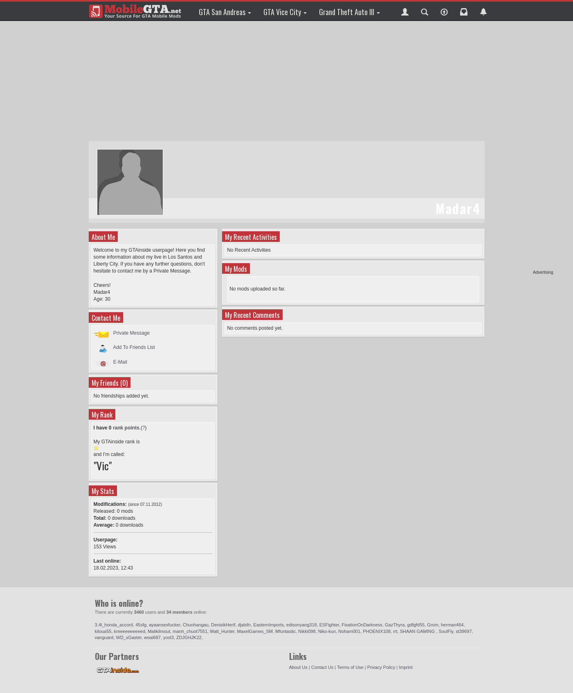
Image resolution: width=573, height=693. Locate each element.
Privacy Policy (381, 667)
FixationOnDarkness (362, 624)
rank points (126, 428)
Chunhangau (196, 624)
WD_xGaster (129, 637)
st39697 (464, 631)
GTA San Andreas (225, 12)
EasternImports (268, 624)
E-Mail (120, 362)
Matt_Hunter (222, 631)
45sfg (140, 624)
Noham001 (349, 631)
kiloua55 (103, 631)
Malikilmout (159, 631)
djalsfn (244, 624)
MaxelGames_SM (255, 631)
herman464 (452, 624)
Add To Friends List (134, 347)
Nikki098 (306, 631)
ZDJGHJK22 (189, 637)
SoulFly (445, 631)
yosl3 (168, 637)
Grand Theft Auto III (349, 12)
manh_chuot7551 (190, 631)
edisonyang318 (301, 624)
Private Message (131, 333)
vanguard (104, 637)
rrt (395, 631)
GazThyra (394, 624)
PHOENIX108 (377, 631)
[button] (405, 11)
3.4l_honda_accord (114, 624)
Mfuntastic (285, 631)
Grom (432, 624)
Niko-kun (327, 631)
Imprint (406, 667)
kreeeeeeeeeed (129, 631)
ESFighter (329, 624)
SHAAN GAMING (418, 631)
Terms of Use (350, 667)
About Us (298, 667)
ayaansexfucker (164, 624)
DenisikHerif (223, 624)
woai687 (152, 637)
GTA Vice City (285, 12)
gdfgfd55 (416, 624)
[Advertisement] (522, 147)
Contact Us (322, 667)
